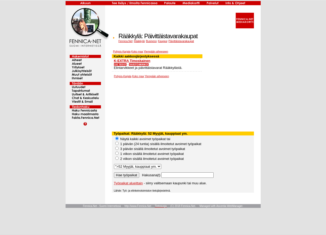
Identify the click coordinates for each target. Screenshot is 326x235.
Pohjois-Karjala (122, 51)
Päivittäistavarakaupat (181, 41)
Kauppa (162, 41)
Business (151, 41)
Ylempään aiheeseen (156, 51)
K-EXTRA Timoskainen (132, 61)
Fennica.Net (125, 41)
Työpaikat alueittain (128, 183)
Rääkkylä (139, 41)
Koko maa (137, 51)
